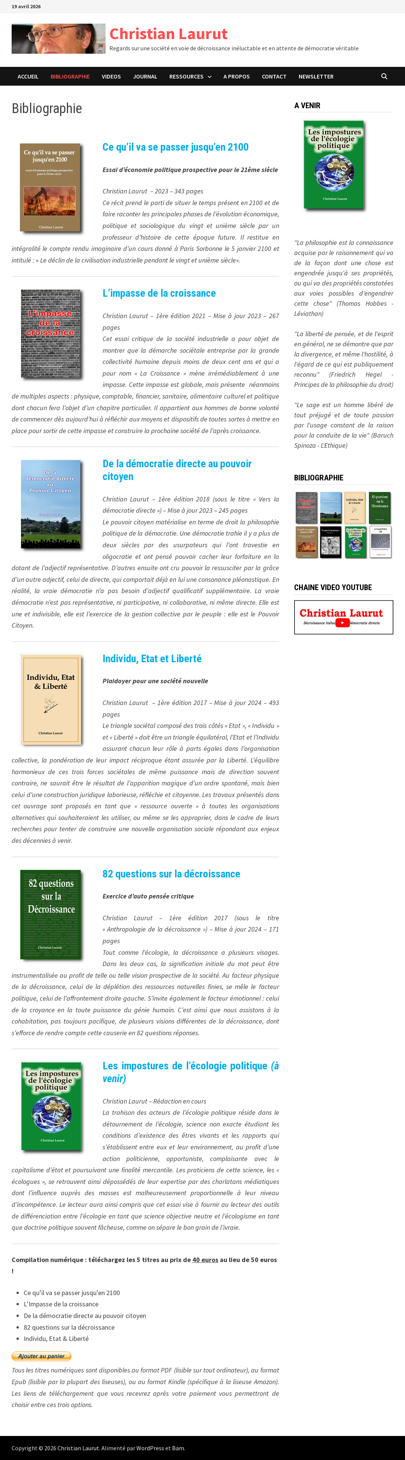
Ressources (186, 76)
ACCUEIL (28, 76)
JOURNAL (145, 76)
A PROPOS (237, 76)
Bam (178, 1448)
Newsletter (316, 76)
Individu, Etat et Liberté (152, 658)
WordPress (150, 1448)
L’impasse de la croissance (159, 293)
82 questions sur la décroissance (171, 874)
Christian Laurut (168, 33)
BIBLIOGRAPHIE (70, 76)
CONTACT (274, 76)
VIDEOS (111, 76)
